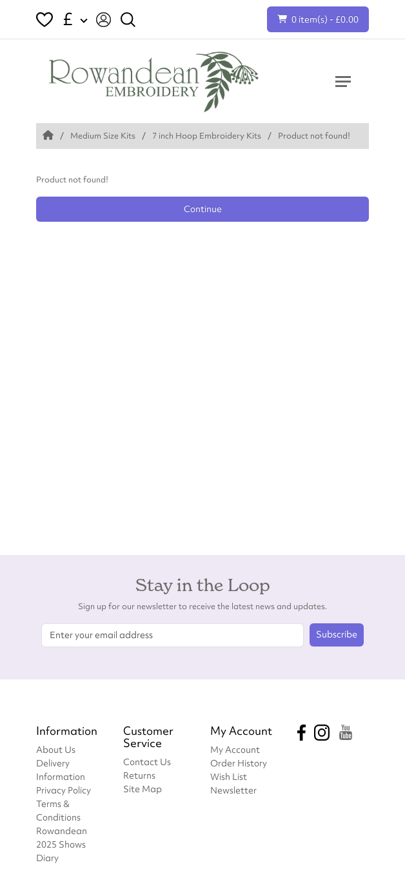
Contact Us (147, 761)
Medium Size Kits (102, 135)
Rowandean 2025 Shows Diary (61, 844)
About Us (55, 749)
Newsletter (233, 790)
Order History (238, 763)
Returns (139, 775)
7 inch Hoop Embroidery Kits (206, 135)
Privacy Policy (63, 790)
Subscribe (336, 634)
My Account (235, 749)
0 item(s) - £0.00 (318, 19)
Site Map (142, 789)
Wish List (228, 776)
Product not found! (314, 135)
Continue (203, 209)
